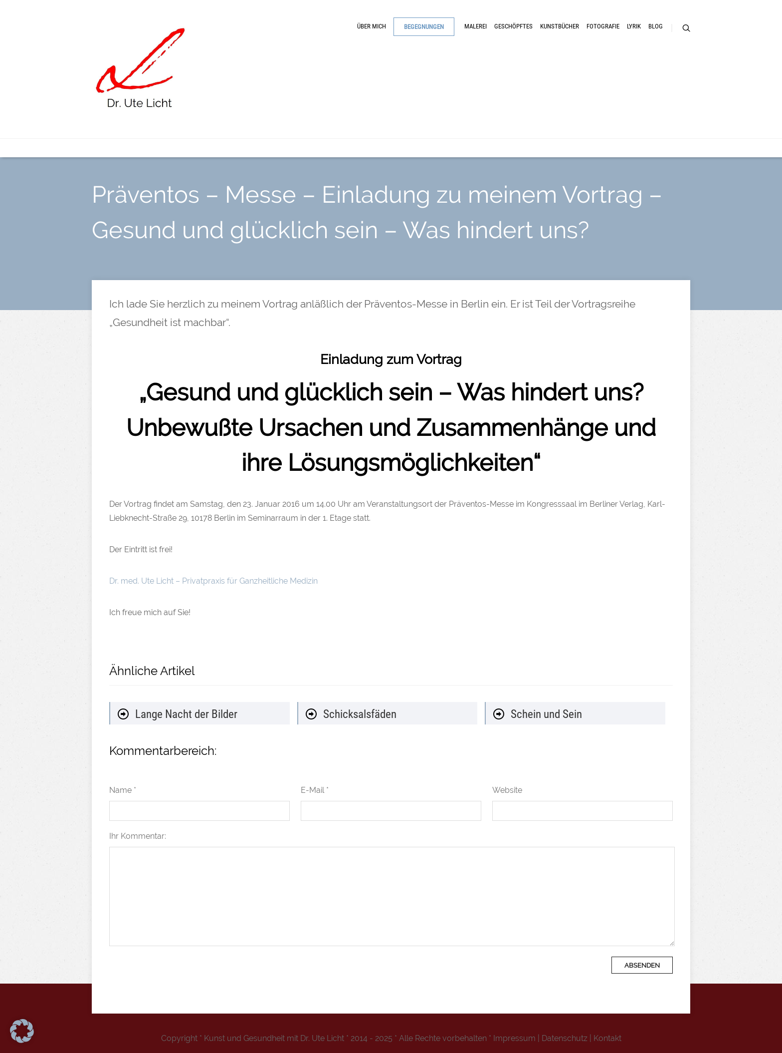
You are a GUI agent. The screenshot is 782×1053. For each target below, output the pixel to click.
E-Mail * (315, 790)
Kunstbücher (559, 26)
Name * (122, 790)
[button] (22, 1031)
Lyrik (634, 26)
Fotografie (602, 26)
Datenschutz (564, 1038)
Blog (655, 26)
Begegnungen (424, 26)
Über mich (371, 26)
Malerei (475, 26)
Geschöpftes (513, 26)
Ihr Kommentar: (137, 836)
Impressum (514, 1038)
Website (507, 790)
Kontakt (607, 1038)
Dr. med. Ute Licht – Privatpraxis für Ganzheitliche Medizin (213, 581)
